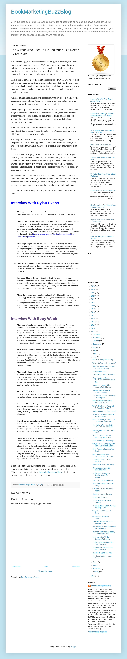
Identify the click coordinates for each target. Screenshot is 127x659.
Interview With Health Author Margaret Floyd (102, 522)
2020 (93, 306)
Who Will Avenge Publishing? (103, 360)
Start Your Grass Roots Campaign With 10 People (103, 455)
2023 (93, 296)
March (95, 565)
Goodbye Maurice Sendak (102, 494)
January (96, 572)
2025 (93, 289)
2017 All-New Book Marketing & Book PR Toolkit (102, 131)
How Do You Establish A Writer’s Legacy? (101, 391)
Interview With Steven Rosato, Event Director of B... (103, 533)
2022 (93, 299)
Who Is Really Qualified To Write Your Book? (102, 402)
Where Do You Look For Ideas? (104, 363)
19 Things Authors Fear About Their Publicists (103, 543)
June (95, 354)
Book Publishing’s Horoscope (103, 441)
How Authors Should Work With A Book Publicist (104, 528)
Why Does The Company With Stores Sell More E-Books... (103, 445)
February (96, 569)
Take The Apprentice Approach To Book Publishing (103, 367)
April (95, 562)
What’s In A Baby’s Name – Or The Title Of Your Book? (103, 421)
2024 (93, 293)
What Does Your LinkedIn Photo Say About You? (101, 436)
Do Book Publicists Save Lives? (104, 411)
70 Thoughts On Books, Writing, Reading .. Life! (104, 507)
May (94, 357)
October (96, 341)
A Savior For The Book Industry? (100, 517)
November (97, 338)
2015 (93, 322)
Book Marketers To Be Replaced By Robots (101, 538)
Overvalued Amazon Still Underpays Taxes (101, 469)
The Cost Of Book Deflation (102, 480)
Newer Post (16, 567)
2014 (93, 325)
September (97, 344)
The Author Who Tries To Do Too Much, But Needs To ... (103, 426)
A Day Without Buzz (99, 371)
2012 (93, 331)
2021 (93, 302)
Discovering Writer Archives (100, 145)
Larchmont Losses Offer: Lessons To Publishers (101, 386)
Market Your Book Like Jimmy (103, 465)
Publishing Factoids (99, 497)
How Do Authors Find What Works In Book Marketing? (103, 206)
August (96, 347)
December (97, 334)
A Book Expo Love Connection (103, 375)
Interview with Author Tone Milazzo (103, 191)
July (94, 350)
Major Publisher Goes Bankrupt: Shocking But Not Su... (103, 380)
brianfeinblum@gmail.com (51, 472)
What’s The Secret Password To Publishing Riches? (103, 407)
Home (46, 567)
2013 (93, 328)
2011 (93, 576)
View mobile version (45, 571)
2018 (93, 312)
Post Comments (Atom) (29, 577)
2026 (93, 286)
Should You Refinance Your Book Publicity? (102, 548)
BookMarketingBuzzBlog (41, 12)
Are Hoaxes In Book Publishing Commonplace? (103, 397)
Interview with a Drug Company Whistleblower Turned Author (101, 115)
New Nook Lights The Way (102, 553)
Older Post (75, 567)
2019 (93, 309)
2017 (93, 315)
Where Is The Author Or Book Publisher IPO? (103, 415)
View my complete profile (97, 632)
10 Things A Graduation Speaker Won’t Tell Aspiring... (101, 475)
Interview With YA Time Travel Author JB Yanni (101, 100)
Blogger (73, 647)
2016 (93, 318)
